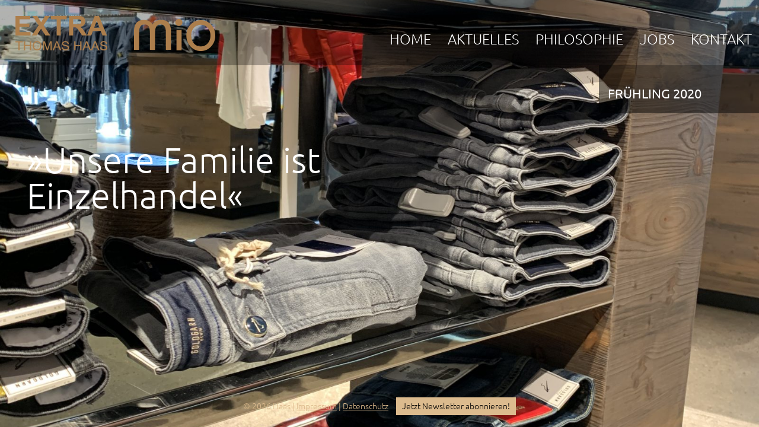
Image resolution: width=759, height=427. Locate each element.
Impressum (316, 406)
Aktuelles (483, 39)
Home (410, 39)
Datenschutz (365, 406)
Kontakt (721, 39)
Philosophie (579, 39)
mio (174, 30)
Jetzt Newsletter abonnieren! (456, 406)
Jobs (657, 39)
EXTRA (61, 30)
